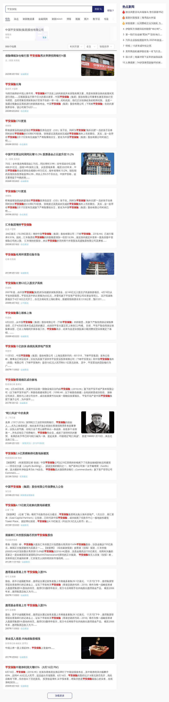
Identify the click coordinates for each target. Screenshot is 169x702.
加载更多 (59, 695)
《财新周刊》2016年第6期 (32, 443)
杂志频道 (25, 111)
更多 (45, 37)
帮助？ (110, 10)
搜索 (98, 9)
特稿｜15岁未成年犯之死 (138, 45)
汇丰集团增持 (18, 224)
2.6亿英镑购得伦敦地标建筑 (27, 453)
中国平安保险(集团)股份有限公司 (24, 30)
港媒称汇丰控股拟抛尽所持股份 (29, 535)
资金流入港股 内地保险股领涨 (22, 638)
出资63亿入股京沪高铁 (24, 283)
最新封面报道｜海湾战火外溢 (141, 17)
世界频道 (24, 476)
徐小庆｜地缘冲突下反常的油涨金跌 (144, 56)
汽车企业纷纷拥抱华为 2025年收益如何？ (147, 40)
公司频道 (25, 302)
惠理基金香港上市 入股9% (26, 572)
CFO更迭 (15, 121)
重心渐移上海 (18, 313)
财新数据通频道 (27, 495)
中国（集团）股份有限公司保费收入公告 (34, 486)
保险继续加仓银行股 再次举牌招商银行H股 (35, 55)
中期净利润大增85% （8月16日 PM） (32, 667)
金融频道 (25, 74)
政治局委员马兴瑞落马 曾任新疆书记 (144, 12)
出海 (13, 84)
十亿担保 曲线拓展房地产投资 (28, 346)
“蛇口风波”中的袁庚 (17, 413)
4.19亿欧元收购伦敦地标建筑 (27, 505)
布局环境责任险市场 (22, 254)
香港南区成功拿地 (21, 380)
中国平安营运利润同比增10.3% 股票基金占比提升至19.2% (39, 154)
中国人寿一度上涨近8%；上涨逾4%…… (30, 647)
